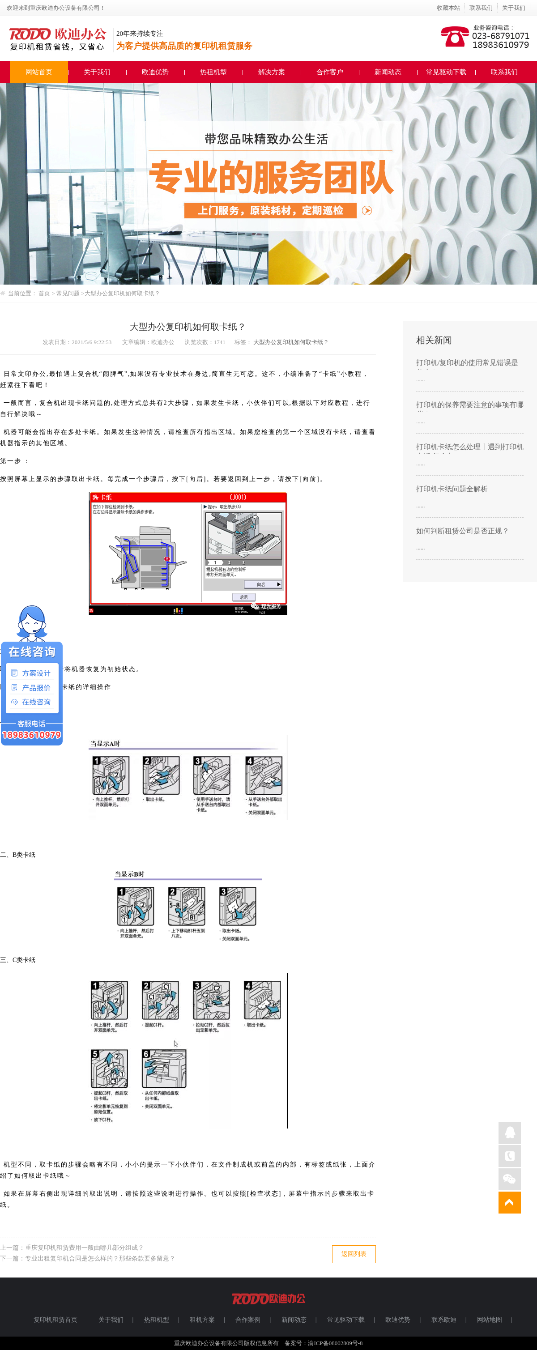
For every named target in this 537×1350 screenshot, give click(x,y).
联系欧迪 (443, 1319)
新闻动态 (388, 72)
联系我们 (481, 7)
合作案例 (247, 1319)
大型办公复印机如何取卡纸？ (122, 293)
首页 (44, 293)
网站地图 (489, 1319)
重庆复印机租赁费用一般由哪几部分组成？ (84, 1247)
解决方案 (271, 72)
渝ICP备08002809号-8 (335, 1343)
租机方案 (202, 1319)
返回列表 (354, 1254)
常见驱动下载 (446, 72)
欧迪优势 (155, 72)
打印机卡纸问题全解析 (452, 489)
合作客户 (329, 72)
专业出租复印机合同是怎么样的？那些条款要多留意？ (100, 1258)
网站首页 (39, 72)
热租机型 (213, 72)
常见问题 (68, 293)
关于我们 (513, 7)
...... (420, 379)
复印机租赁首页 (55, 1319)
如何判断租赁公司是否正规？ (462, 531)
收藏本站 (448, 7)
